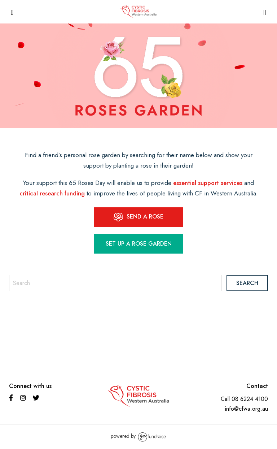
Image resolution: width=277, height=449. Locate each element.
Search (247, 283)
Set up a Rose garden (139, 243)
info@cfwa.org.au (246, 409)
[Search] (115, 283)
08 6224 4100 (250, 399)
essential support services (207, 182)
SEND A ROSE (138, 217)
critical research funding (52, 193)
